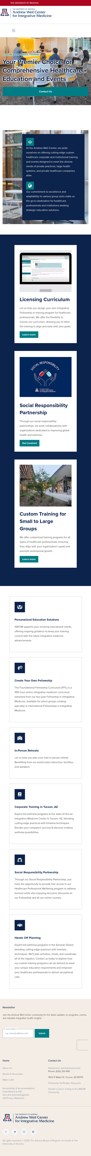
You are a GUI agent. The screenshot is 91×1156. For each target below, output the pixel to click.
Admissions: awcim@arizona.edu (64, 1068)
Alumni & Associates (13, 1074)
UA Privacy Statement (13, 1098)
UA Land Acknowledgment (16, 1094)
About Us (7, 1068)
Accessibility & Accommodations (19, 1088)
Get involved (29, 443)
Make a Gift (8, 1079)
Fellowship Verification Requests (64, 1083)
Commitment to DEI (12, 1091)
